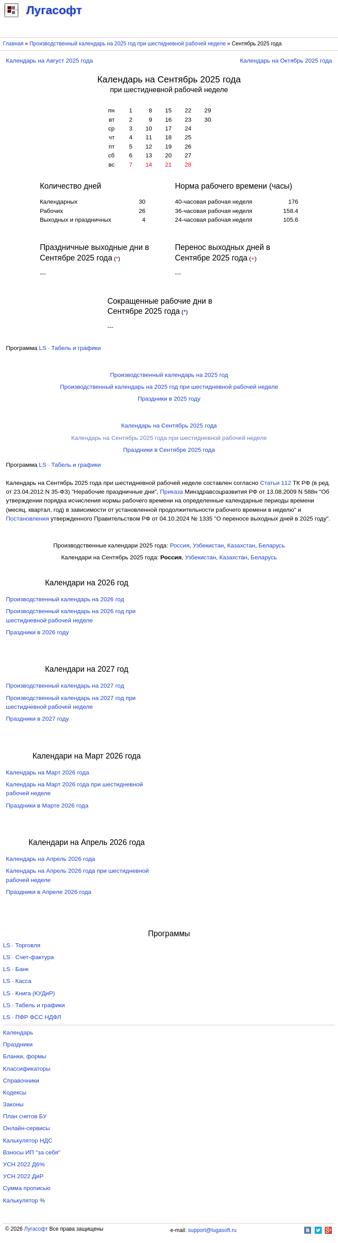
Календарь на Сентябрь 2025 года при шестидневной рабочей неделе (169, 438)
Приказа (171, 491)
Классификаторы (27, 1068)
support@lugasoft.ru (212, 1230)
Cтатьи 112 (275, 483)
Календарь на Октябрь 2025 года (286, 60)
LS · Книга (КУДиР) (29, 993)
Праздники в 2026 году (37, 632)
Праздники (18, 1044)
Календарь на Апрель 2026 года (51, 859)
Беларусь (272, 545)
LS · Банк (16, 969)
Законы (13, 1104)
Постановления (27, 518)
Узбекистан (208, 545)
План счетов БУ (25, 1116)
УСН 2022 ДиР (23, 1176)
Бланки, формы (24, 1056)
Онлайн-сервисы (26, 1128)
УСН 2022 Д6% (24, 1164)
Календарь (18, 1032)
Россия (180, 545)
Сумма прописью (27, 1188)
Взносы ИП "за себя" (31, 1152)
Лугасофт (36, 1229)
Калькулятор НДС (27, 1140)
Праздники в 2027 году (37, 718)
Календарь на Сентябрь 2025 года (169, 425)
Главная (13, 44)
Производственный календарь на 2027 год (65, 685)
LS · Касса (17, 981)
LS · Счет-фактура (28, 957)
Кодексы (14, 1092)
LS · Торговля (21, 945)
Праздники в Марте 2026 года (47, 805)
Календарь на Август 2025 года (49, 60)
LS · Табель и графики (70, 348)
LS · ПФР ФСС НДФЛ (32, 1017)
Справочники (21, 1080)
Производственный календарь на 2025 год (169, 375)
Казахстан (241, 545)
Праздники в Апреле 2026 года (49, 892)
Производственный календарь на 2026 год (65, 599)
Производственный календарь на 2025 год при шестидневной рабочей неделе (127, 44)
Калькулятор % (24, 1200)
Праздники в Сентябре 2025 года (169, 450)
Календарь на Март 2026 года (47, 772)
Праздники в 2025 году (169, 398)
